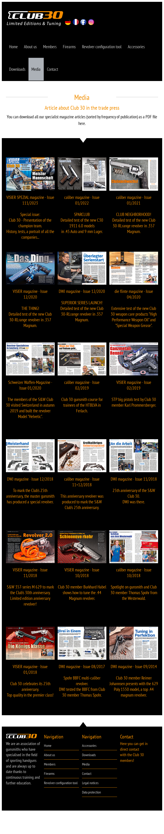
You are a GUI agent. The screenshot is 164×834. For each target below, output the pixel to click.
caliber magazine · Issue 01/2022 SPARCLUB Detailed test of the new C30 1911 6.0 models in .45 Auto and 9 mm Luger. (82, 217)
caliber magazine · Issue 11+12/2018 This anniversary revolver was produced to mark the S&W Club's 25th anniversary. (81, 496)
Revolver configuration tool (104, 47)
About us (31, 47)
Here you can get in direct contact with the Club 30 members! (134, 755)
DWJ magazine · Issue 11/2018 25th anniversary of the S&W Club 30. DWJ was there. (134, 493)
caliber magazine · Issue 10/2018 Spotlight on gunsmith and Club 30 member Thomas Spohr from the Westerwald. (133, 587)
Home (13, 47)
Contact (53, 71)
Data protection (91, 795)
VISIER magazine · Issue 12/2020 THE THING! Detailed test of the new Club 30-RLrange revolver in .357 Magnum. (30, 311)
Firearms (71, 47)
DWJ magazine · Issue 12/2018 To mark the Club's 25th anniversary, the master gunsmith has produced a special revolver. (30, 493)
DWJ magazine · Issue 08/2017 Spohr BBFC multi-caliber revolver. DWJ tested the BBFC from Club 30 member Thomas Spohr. (82, 684)
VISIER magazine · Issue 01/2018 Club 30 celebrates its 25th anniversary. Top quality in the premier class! (30, 684)
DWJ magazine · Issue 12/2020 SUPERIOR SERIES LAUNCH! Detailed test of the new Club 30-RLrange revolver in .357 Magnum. (82, 309)
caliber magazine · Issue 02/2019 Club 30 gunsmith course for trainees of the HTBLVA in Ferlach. (82, 399)
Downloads (17, 71)
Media (36, 71)
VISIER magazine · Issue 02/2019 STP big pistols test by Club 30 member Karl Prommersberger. (134, 396)
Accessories (139, 47)
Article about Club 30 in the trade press (82, 110)
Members (51, 47)
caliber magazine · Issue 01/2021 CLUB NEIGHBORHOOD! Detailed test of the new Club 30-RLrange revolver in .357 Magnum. (133, 217)
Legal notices (90, 786)
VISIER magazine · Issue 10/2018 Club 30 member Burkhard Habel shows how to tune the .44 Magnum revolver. (82, 587)
